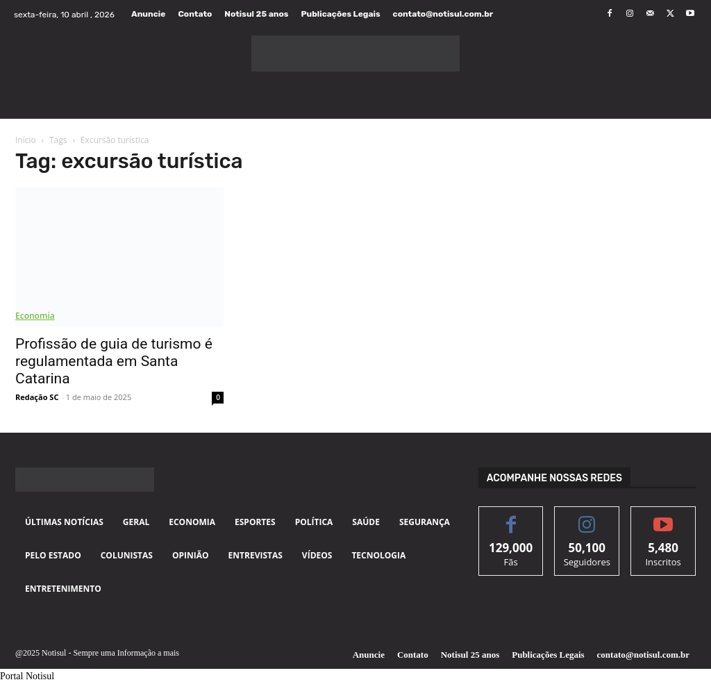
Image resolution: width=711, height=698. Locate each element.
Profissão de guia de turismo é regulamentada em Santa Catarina (113, 361)
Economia (35, 316)
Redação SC (36, 397)
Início (25, 140)
